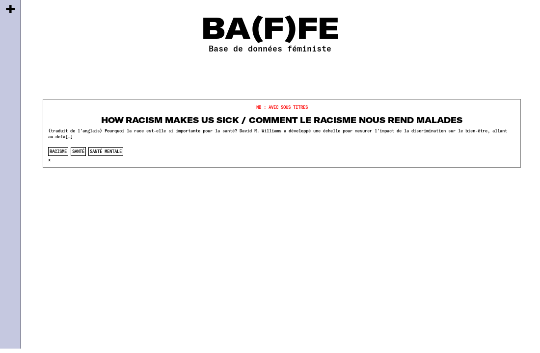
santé (78, 151)
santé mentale (106, 151)
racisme (58, 151)
